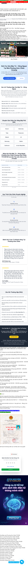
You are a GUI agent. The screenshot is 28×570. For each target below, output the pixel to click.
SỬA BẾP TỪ (17, 10)
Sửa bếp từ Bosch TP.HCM (6, 554)
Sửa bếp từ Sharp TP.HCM (6, 557)
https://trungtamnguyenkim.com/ (16, 344)
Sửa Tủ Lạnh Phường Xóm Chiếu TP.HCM (9, 536)
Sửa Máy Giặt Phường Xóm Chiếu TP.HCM (9, 538)
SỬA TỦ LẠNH (9, 9)
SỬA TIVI (2, 10)
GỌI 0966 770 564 (14, 336)
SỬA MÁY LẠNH (23, 9)
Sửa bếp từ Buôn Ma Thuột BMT (7, 549)
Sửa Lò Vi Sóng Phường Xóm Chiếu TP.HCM (10, 544)
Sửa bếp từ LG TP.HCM (5, 558)
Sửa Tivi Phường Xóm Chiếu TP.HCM (8, 540)
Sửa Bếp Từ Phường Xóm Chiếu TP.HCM (9, 543)
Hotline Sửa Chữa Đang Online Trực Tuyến (10, 410)
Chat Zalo (20, 78)
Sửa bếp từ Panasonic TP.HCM (7, 550)
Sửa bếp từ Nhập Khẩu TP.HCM (7, 560)
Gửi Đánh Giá (10, 469)
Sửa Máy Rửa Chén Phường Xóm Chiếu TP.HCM (11, 541)
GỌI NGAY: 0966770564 (9, 78)
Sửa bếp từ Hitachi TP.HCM (6, 552)
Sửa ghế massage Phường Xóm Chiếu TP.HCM (11, 546)
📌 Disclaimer (14, 454)
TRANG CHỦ (3, 9)
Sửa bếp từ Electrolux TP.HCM (7, 555)
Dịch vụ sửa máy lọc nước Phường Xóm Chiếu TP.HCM (12, 547)
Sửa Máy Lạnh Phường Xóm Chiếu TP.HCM (10, 535)
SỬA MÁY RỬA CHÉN (9, 10)
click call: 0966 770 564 (5, 412)
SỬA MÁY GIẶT (15, 9)
